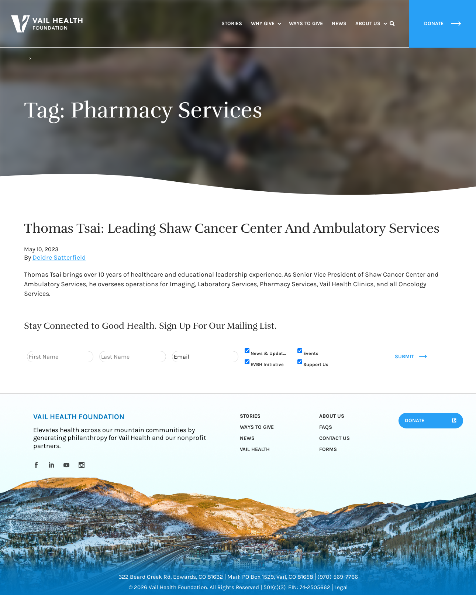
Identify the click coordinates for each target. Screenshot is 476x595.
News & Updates (269, 353)
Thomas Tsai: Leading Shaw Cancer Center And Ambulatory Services (231, 228)
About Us (367, 23)
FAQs (325, 427)
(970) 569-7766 (337, 576)
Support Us (315, 364)
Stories (231, 23)
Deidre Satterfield (59, 257)
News (339, 23)
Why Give (263, 23)
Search (392, 30)
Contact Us (334, 438)
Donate (414, 420)
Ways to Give (306, 23)
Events (310, 353)
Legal (341, 587)
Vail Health (255, 449)
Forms (328, 449)
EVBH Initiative (267, 364)
